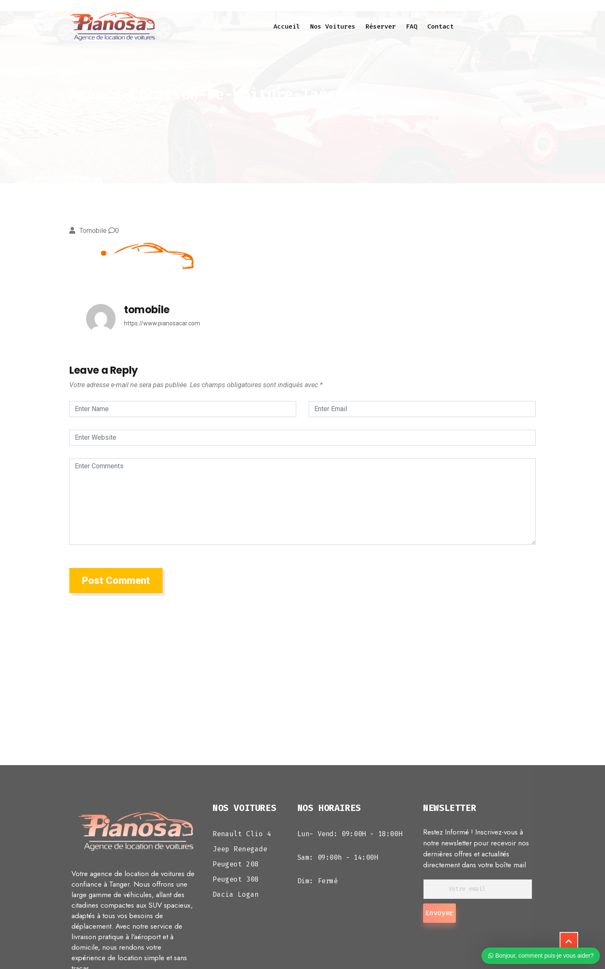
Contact (440, 26)
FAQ (411, 26)
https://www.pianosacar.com (162, 323)
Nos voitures (332, 26)
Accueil (287, 26)
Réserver (381, 26)
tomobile (93, 231)
